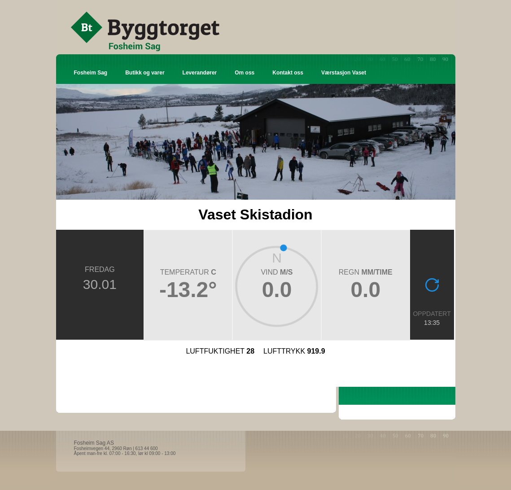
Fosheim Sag (91, 73)
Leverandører (200, 73)
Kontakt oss (287, 73)
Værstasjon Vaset (343, 73)
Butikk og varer (144, 73)
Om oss (244, 73)
